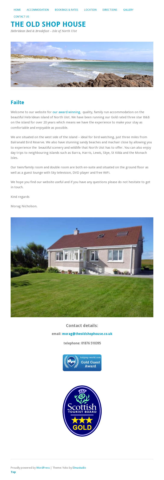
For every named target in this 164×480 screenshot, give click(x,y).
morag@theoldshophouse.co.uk (87, 334)
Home (17, 9)
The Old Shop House (48, 24)
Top (13, 472)
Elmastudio (79, 467)
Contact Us (21, 16)
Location (90, 9)
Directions (109, 9)
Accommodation (38, 9)
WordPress (43, 467)
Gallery (128, 9)
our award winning (66, 112)
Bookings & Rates (66, 9)
